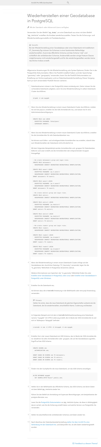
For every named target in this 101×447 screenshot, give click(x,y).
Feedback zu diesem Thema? (86, 443)
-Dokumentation (51, 402)
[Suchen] (68, 3)
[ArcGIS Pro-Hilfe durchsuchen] (48, 2)
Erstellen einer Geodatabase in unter (50, 275)
